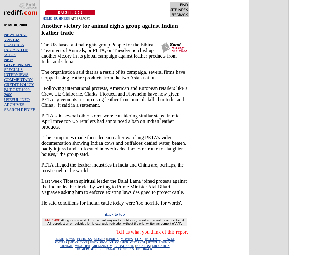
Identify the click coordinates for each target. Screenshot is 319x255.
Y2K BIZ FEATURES (14, 42)
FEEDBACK (144, 249)
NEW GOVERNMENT (18, 62)
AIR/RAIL (66, 246)
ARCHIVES (14, 104)
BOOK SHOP (98, 242)
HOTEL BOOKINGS (161, 242)
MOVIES (127, 239)
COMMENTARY (18, 79)
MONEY (99, 239)
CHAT (139, 239)
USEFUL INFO (17, 99)
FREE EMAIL (107, 249)
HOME (47, 18)
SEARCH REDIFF (19, 109)
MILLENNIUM (102, 246)
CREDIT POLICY (19, 84)
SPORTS (113, 239)
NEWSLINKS (15, 34)
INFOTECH (152, 239)
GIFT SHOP (138, 242)
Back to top (114, 214)
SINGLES (61, 242)
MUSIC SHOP (118, 242)
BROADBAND (124, 246)
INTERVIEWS (16, 74)
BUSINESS (61, 18)
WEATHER (82, 246)
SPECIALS (13, 69)
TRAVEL (168, 239)
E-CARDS (143, 246)
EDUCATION (161, 246)
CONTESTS (126, 249)
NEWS (70, 239)
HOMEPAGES (86, 249)
